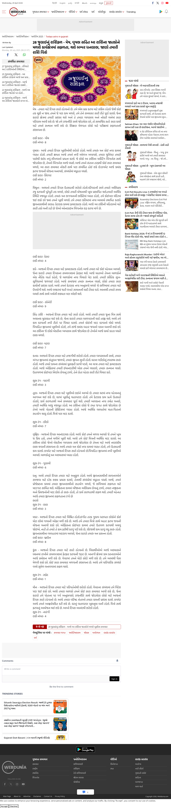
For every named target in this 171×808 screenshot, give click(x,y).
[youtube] (17, 784)
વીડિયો (72, 12)
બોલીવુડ (102, 12)
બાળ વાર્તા (139, 786)
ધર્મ (93, 12)
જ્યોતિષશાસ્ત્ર (58, 12)
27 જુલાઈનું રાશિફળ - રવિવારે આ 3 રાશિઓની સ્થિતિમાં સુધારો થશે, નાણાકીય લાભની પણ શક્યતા (15, 68)
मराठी (77, 3)
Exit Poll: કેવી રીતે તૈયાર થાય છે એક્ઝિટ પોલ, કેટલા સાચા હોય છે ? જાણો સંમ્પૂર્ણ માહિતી (146, 215)
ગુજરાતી (108, 3)
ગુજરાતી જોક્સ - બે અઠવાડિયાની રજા (142, 85)
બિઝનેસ (35, 777)
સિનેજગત (114, 764)
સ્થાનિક (35, 773)
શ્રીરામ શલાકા (78, 777)
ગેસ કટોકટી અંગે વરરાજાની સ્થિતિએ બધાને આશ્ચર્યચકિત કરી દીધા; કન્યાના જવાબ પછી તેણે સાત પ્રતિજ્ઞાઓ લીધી (146, 278)
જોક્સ (86, 632)
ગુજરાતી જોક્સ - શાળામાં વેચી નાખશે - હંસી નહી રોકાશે (147, 147)
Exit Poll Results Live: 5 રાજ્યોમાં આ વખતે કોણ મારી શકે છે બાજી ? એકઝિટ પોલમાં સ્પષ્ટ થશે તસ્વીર (146, 194)
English (62, 3)
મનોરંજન (96, 632)
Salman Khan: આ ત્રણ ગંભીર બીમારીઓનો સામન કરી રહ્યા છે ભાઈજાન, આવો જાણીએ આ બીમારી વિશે (146, 126)
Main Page (7, 796)
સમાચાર (35, 764)
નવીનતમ (133, 187)
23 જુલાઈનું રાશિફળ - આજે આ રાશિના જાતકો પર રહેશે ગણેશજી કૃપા (16, 91)
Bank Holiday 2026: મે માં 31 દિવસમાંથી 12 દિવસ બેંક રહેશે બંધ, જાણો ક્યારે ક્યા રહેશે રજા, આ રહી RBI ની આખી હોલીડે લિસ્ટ (147, 236)
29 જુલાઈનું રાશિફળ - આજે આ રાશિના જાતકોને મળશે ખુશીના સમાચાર (78, 626)
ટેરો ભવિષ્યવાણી (79, 773)
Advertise (26, 796)
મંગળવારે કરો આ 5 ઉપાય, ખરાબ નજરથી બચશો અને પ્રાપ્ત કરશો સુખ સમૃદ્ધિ (144, 105)
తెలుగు (84, 3)
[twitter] (16, 54)
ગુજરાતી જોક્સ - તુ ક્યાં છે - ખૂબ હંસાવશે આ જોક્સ (145, 168)
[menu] (4, 11)
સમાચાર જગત (59, 632)
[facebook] (7, 54)
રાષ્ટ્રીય (34, 768)
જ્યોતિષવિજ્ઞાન (22, 36)
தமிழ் (70, 3)
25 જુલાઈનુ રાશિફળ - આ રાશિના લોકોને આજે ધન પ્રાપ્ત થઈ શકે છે (15, 76)
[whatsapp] (24, 54)
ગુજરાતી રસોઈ (140, 773)
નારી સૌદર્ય (139, 768)
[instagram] (23, 784)
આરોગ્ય (138, 764)
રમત (112, 768)
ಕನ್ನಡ (101, 3)
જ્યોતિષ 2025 (37, 36)
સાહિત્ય (138, 777)
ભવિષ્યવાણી (78, 764)
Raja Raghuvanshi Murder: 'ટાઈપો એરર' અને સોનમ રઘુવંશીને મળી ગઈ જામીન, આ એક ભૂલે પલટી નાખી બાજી (146, 257)
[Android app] (85, 749)
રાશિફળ (76, 768)
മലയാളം (93, 3)
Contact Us (48, 796)
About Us (17, 796)
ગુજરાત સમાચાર (39, 12)
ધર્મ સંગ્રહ (84, 12)
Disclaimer (37, 796)
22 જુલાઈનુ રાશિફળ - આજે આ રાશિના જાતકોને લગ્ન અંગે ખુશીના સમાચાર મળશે (15, 99)
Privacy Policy (60, 796)
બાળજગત (139, 781)
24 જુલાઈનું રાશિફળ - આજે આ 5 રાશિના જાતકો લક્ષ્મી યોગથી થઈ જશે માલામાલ (14, 84)
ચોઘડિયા (76, 781)
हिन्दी (54, 3)
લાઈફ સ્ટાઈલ (116, 12)
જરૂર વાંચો (133, 81)
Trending (131, 12)
